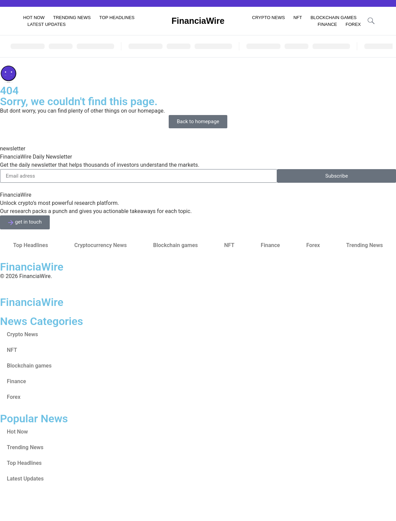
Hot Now (34, 17)
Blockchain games (333, 17)
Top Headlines (117, 17)
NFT (297, 17)
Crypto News (268, 17)
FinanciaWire (197, 21)
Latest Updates (47, 24)
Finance (327, 24)
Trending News (72, 17)
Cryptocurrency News (100, 245)
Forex (353, 24)
